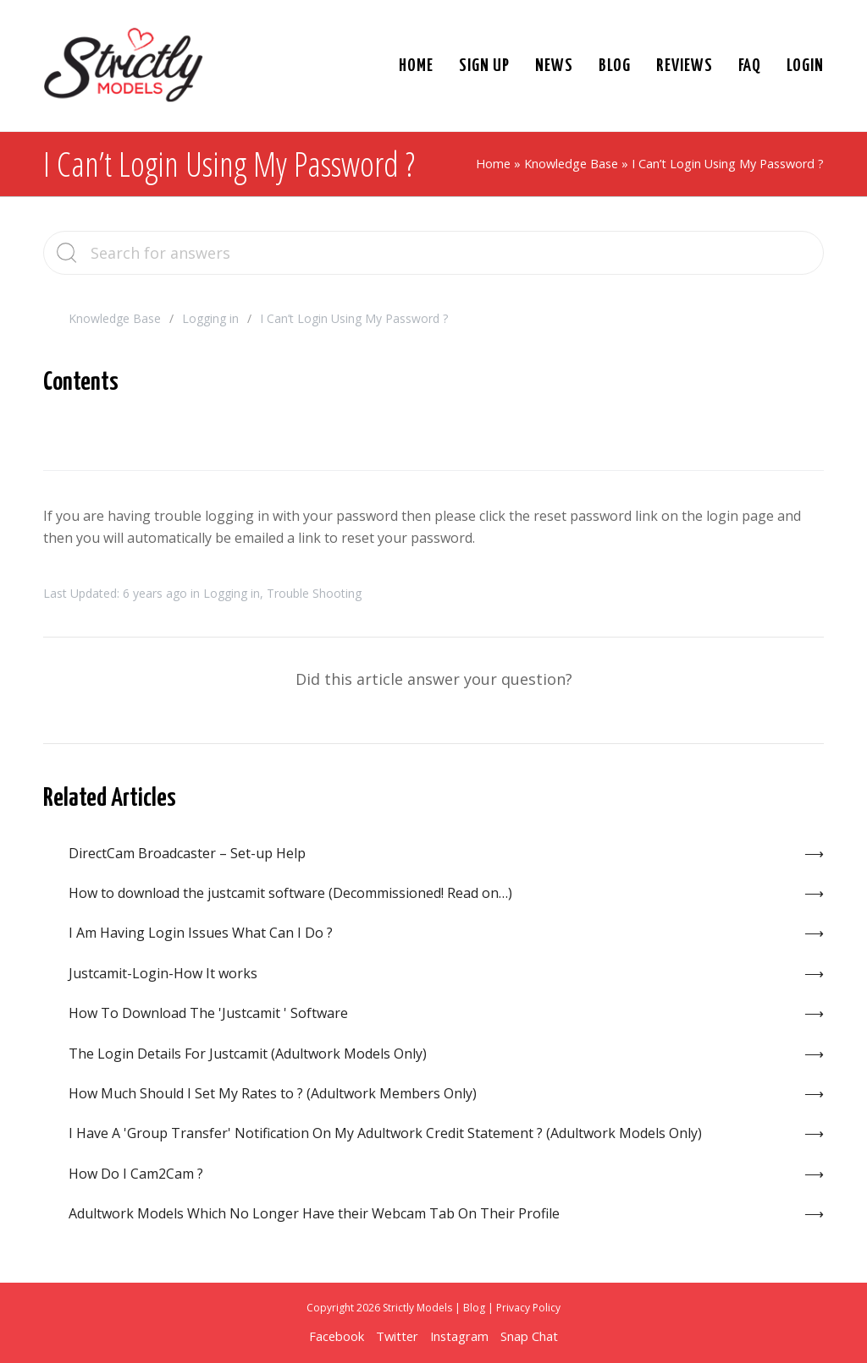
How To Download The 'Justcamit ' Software (208, 1013)
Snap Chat (529, 1335)
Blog (474, 1307)
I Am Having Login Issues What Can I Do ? (201, 932)
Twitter (397, 1335)
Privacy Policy (528, 1307)
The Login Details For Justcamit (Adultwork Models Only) (248, 1053)
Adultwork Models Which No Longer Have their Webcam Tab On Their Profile (314, 1213)
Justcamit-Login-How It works (163, 973)
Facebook (336, 1335)
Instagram (459, 1335)
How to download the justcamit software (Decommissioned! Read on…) (290, 893)
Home (493, 164)
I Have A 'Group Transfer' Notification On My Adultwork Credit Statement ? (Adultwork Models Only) (385, 1133)
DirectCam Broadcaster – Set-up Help (187, 853)
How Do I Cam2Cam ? (136, 1173)
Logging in (210, 318)
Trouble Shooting (314, 593)
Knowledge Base (571, 164)
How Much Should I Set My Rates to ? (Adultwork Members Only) (273, 1093)
